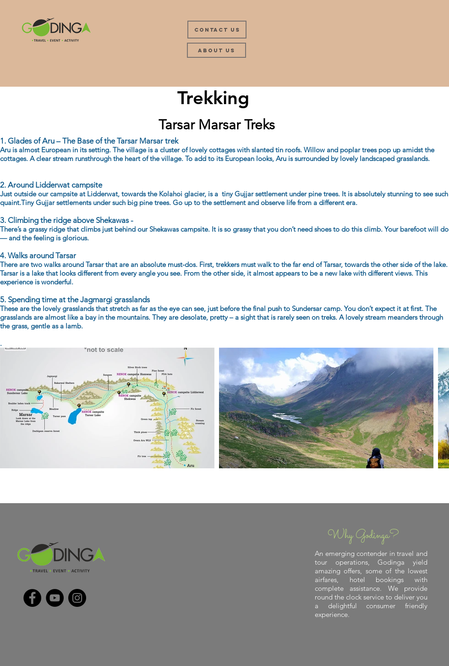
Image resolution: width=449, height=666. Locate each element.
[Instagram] (77, 598)
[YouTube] (55, 598)
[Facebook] (32, 598)
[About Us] (216, 50)
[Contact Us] (216, 30)
